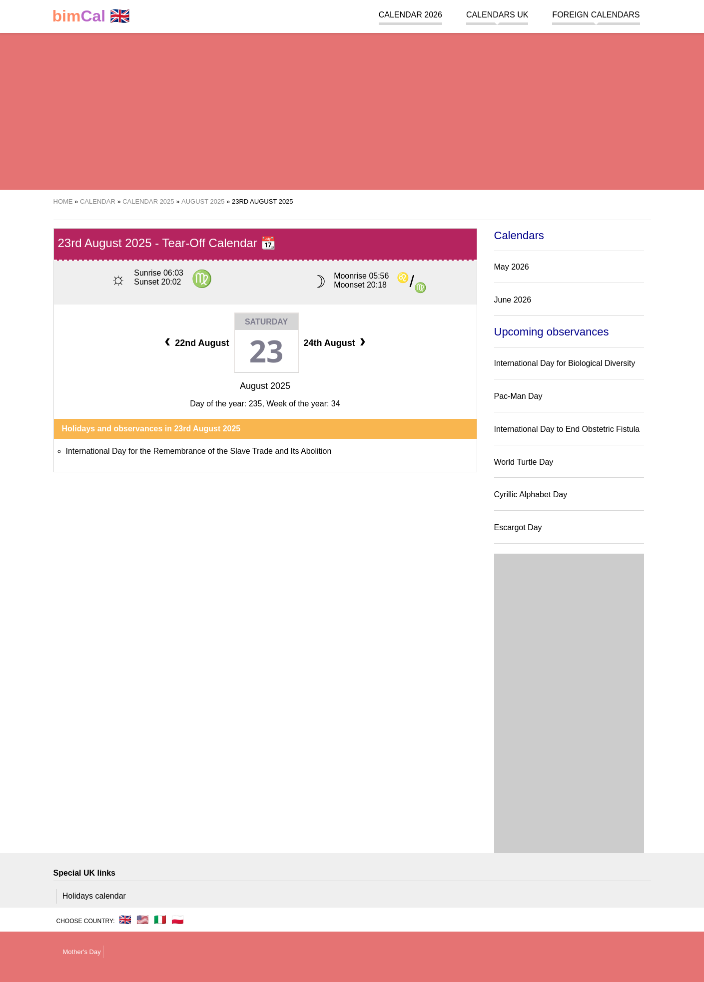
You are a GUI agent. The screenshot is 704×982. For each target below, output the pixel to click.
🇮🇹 (160, 919)
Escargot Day (518, 527)
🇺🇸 (142, 919)
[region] (352, 110)
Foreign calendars (596, 14)
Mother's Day (82, 952)
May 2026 (511, 267)
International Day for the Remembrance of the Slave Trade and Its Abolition (199, 451)
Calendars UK (497, 14)
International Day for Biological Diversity (565, 363)
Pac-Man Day (518, 396)
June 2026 (513, 300)
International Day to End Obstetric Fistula (567, 429)
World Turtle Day (524, 462)
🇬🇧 (91, 16)
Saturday (266, 322)
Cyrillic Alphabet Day (531, 494)
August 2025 (265, 386)
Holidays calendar (94, 896)
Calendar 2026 (410, 14)
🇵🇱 (177, 919)
